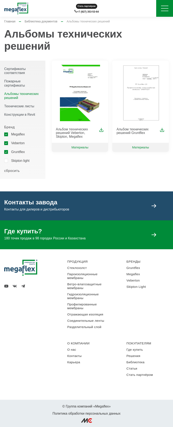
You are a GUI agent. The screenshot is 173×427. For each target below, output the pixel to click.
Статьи (132, 368)
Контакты (74, 356)
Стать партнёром (86, 6)
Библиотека (136, 362)
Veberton (18, 143)
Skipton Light (136, 286)
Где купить (135, 349)
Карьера (73, 362)
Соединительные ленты (85, 320)
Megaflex (18, 134)
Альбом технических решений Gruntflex (132, 131)
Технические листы (19, 106)
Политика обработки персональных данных (87, 413)
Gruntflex (18, 152)
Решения (133, 356)
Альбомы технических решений (21, 96)
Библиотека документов (41, 21)
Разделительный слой (84, 327)
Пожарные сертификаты (14, 83)
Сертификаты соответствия (15, 71)
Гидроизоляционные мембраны (83, 296)
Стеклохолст (77, 268)
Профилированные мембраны (82, 306)
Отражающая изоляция (85, 314)
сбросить (12, 171)
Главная (9, 21)
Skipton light (20, 160)
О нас (71, 349)
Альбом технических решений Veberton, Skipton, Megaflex (72, 132)
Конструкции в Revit (19, 114)
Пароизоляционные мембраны (82, 276)
